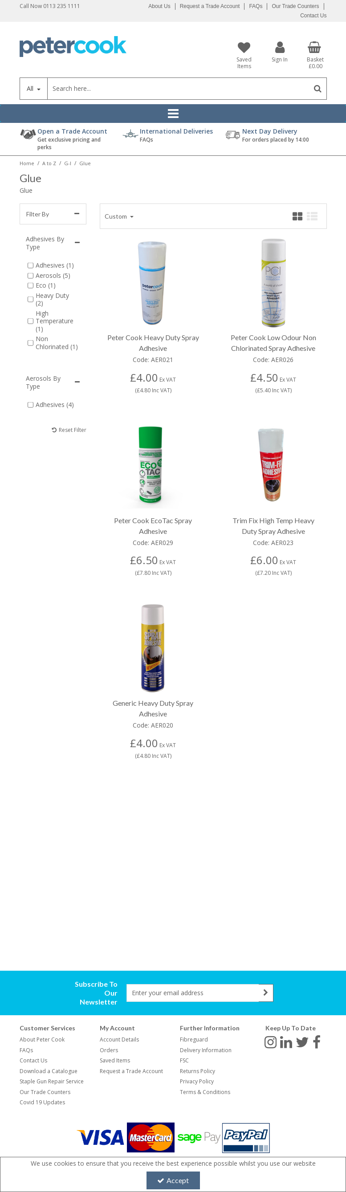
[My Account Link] (280, 51)
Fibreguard (194, 1039)
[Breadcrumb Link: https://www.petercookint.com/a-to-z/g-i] (67, 162)
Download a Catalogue (48, 1071)
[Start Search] (318, 88)
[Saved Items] (244, 55)
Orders (109, 1050)
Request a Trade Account (210, 6)
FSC (184, 1060)
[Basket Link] (315, 55)
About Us (159, 6)
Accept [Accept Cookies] (173, 1180)
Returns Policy (197, 1071)
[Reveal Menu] (173, 113)
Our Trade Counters (295, 6)
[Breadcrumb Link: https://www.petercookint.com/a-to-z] (49, 162)
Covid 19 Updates (42, 1102)
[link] (271, 1041)
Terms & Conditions (205, 1092)
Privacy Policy (197, 1081)
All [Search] (31, 88)
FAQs (255, 6)
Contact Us (313, 15)
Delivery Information (206, 1050)
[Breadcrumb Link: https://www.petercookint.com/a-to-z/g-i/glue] (85, 162)
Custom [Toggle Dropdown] (116, 216)
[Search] (178, 88)
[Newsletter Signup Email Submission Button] (266, 993)
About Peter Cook (42, 1039)
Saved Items (115, 1060)
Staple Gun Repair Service (52, 1081)
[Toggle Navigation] (173, 113)
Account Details (119, 1039)
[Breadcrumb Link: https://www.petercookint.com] (27, 162)
